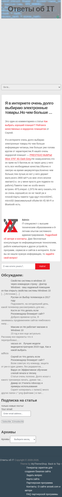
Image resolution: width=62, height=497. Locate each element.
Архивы (5, 439)
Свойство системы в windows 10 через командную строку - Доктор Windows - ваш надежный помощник (30, 284)
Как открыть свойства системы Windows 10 (27, 290)
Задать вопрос (34, 475)
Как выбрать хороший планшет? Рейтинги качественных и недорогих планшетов (26, 125)
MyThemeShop (39, 463)
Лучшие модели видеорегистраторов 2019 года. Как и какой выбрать (31, 346)
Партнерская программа (39, 482)
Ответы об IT (31, 9)
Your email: (7, 409)
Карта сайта (32, 479)
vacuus (14, 343)
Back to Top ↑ (55, 463)
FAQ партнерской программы (42, 494)
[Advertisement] (31, 51)
